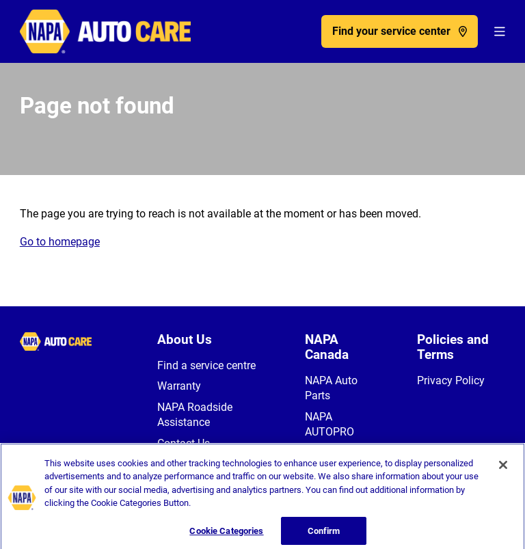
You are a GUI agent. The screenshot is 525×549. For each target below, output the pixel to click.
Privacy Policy (451, 380)
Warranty (179, 385)
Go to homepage (60, 241)
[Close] (503, 470)
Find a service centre (206, 365)
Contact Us (183, 443)
